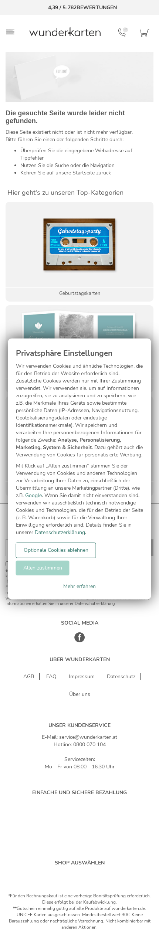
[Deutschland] (55, 874)
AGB (28, 676)
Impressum (82, 676)
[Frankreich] (103, 874)
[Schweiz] (71, 874)
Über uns (79, 694)
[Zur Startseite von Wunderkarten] (65, 31)
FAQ (51, 676)
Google (33, 495)
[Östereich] (87, 874)
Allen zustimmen (42, 567)
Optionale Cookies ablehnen (56, 550)
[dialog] (79, 469)
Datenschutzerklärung (60, 532)
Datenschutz (121, 676)
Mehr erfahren (79, 586)
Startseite (83, 172)
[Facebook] (80, 641)
